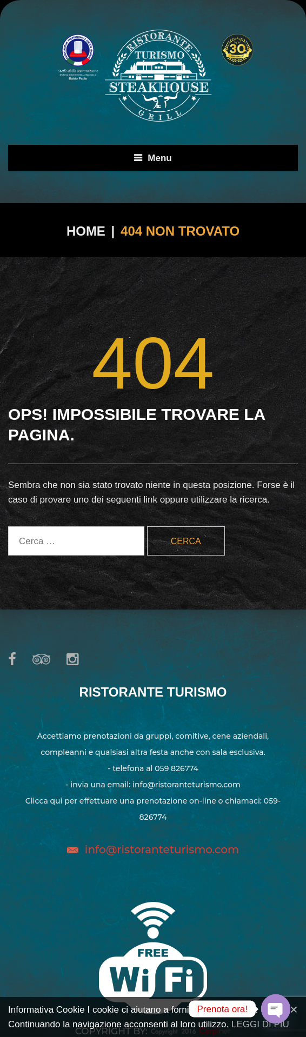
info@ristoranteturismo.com (162, 849)
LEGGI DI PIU (260, 1024)
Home (85, 231)
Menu (159, 158)
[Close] (294, 1009)
